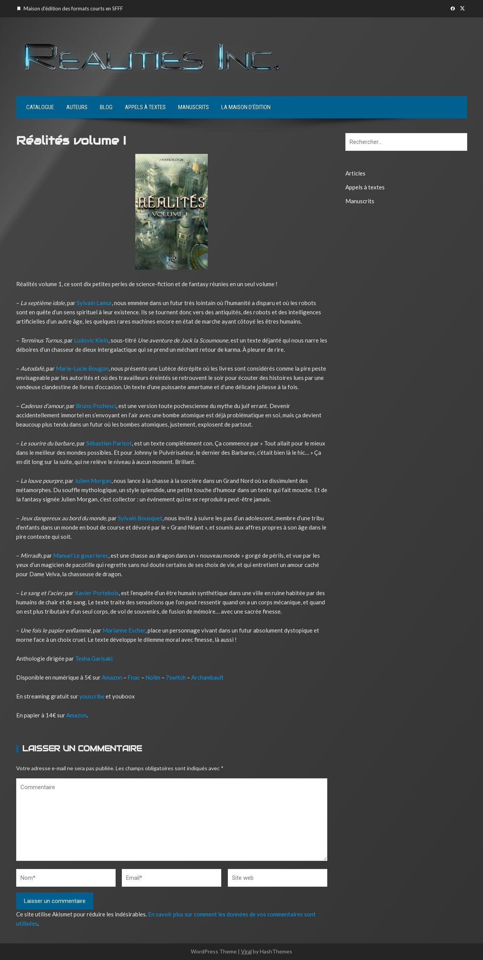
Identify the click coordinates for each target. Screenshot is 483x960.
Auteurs (77, 107)
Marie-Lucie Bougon (82, 368)
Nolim (152, 677)
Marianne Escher (124, 630)
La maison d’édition (246, 107)
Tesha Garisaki (94, 658)
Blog (106, 107)
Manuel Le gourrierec (80, 555)
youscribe (91, 696)
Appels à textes (145, 107)
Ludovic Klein (91, 340)
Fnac (134, 677)
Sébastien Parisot (109, 443)
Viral (246, 951)
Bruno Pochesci (96, 405)
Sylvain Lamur (94, 302)
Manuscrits (193, 107)
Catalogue (40, 107)
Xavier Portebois (97, 592)
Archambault (207, 677)
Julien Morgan (93, 480)
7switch (176, 677)
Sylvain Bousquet (140, 518)
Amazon (112, 677)
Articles (355, 173)
